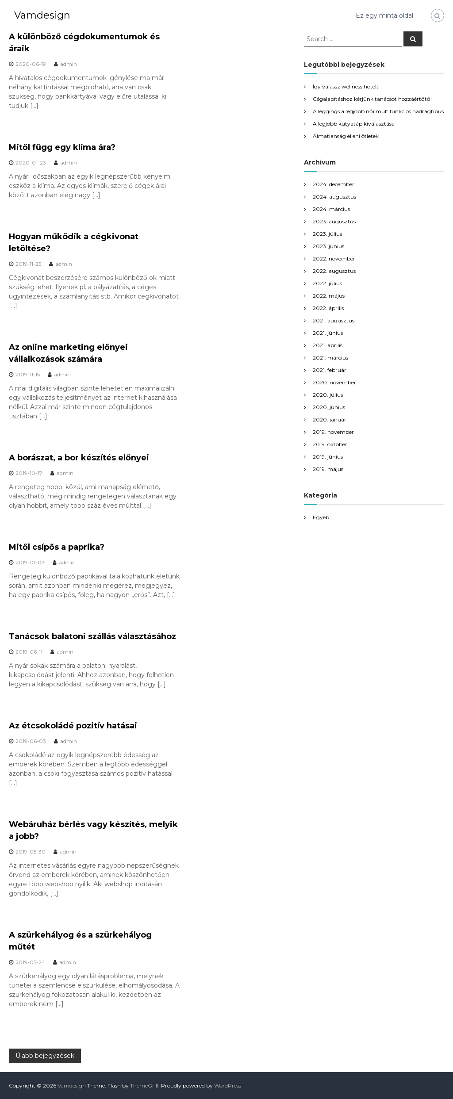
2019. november (333, 432)
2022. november (334, 258)
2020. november (334, 382)
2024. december (333, 184)
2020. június (329, 407)
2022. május (329, 295)
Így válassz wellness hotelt (346, 86)
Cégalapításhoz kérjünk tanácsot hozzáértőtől (372, 99)
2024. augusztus (334, 196)
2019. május (328, 469)
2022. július (327, 283)
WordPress (227, 1085)
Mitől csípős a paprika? (56, 547)
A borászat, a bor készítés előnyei (79, 458)
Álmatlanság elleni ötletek (346, 136)
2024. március (331, 209)
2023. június (328, 246)
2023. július (327, 233)
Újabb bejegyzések (44, 1056)
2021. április (327, 345)
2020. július (328, 394)
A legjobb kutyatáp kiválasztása (354, 123)
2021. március (330, 357)
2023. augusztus (334, 221)
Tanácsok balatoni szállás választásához (92, 636)
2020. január (329, 419)
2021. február (329, 370)
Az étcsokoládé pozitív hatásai (73, 726)
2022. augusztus (334, 271)
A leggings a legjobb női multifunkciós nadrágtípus (378, 111)
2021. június (328, 332)
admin (68, 64)
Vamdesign (42, 15)
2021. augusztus (333, 320)
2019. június (328, 456)
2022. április (328, 308)
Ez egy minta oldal (384, 15)
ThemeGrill (144, 1085)
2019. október (330, 444)
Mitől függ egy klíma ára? (62, 147)
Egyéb (321, 517)
